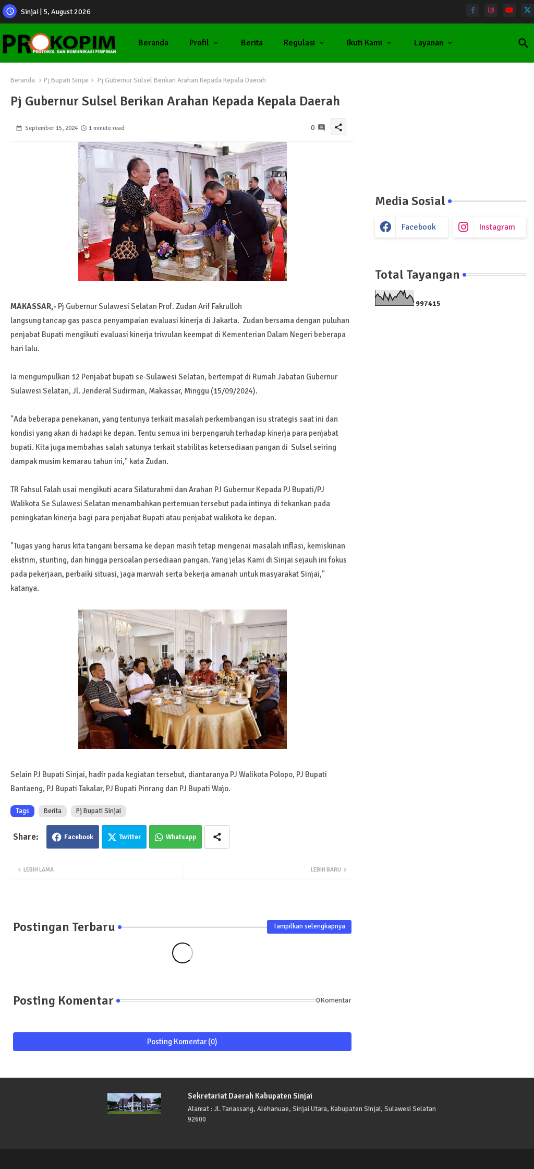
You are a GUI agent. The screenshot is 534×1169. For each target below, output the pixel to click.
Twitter (130, 837)
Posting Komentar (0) (182, 1041)
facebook (419, 227)
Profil (199, 43)
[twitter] (527, 10)
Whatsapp (181, 837)
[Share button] (216, 837)
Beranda (153, 43)
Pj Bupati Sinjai (66, 80)
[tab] (153, 43)
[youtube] (509, 10)
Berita (252, 43)
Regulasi (299, 43)
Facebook (78, 837)
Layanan (428, 43)
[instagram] (490, 10)
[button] (523, 43)
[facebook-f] (472, 10)
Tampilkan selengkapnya (309, 926)
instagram (497, 227)
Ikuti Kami (364, 43)
